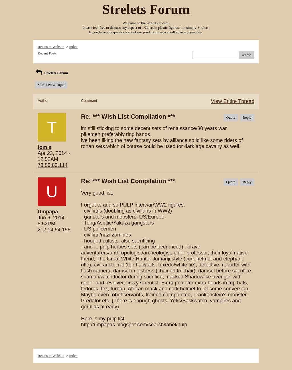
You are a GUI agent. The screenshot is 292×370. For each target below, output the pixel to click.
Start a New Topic (51, 84)
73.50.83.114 (53, 165)
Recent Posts (47, 53)
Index (73, 47)
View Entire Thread (232, 101)
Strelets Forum (51, 73)
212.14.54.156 (54, 229)
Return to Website (51, 47)
